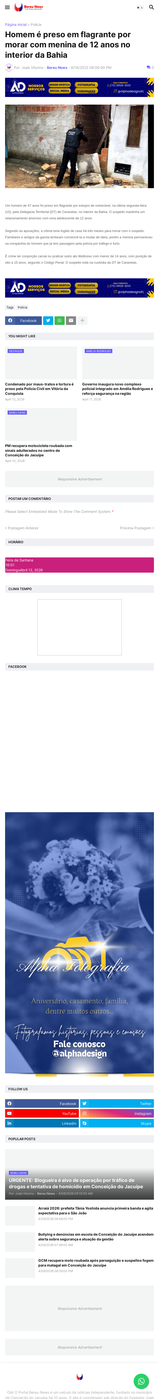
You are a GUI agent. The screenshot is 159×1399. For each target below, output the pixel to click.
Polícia (36, 25)
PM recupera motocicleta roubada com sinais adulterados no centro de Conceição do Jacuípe (38, 450)
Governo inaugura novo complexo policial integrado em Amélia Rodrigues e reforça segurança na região (117, 388)
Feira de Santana (19, 560)
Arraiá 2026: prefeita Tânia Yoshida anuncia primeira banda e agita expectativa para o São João (95, 1210)
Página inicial (16, 25)
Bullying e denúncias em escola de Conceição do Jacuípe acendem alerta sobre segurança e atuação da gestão (96, 1236)
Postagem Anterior (23, 528)
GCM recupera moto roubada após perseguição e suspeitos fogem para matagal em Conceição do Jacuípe (96, 1262)
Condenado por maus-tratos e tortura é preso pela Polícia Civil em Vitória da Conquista (39, 388)
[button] (7, 7)
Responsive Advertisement (80, 479)
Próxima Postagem (135, 528)
